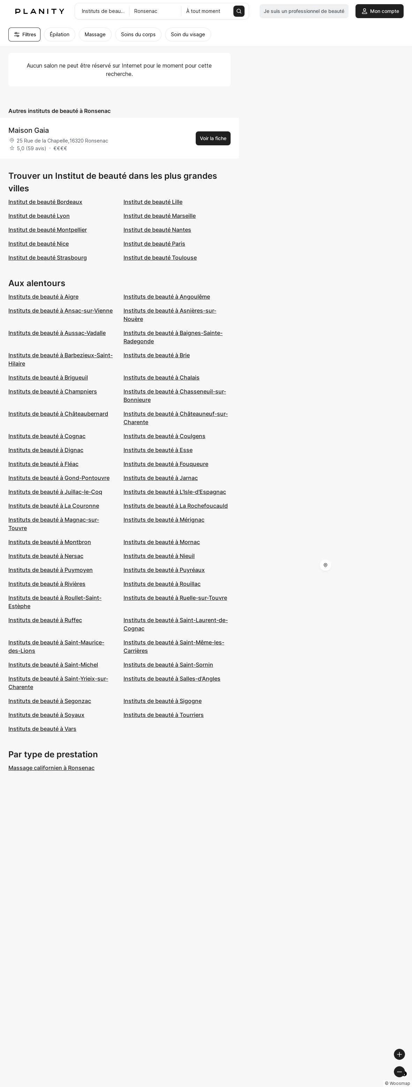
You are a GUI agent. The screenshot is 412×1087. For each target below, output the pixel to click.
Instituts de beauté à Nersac (45, 555)
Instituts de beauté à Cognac (46, 435)
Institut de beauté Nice (38, 243)
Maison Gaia (28, 130)
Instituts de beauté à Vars (42, 728)
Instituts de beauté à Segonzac (49, 700)
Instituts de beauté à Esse (158, 449)
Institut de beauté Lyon (39, 215)
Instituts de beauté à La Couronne (53, 505)
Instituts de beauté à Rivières (46, 583)
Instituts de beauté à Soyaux (46, 714)
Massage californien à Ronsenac (51, 767)
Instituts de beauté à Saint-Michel (53, 664)
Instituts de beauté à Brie (156, 355)
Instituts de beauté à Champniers (52, 391)
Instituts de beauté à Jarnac (160, 477)
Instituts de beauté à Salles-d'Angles (171, 678)
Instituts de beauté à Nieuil (159, 555)
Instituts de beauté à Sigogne (162, 700)
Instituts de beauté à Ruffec (45, 620)
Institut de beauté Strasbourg (47, 257)
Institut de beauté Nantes (157, 229)
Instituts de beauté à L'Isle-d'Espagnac (174, 491)
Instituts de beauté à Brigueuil (48, 377)
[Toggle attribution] (404, 1081)
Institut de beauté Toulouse (160, 257)
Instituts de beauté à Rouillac (162, 583)
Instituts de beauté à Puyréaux (164, 569)
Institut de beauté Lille (152, 201)
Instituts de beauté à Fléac (43, 463)
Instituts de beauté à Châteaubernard (58, 413)
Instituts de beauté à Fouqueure (165, 463)
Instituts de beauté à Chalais (161, 377)
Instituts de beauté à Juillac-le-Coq (55, 491)
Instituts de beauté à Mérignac (163, 519)
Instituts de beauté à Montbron (49, 541)
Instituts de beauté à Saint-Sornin (168, 664)
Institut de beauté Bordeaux (45, 201)
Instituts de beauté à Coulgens (164, 435)
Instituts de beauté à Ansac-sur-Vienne (60, 310)
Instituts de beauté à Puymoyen (50, 569)
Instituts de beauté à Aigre (43, 296)
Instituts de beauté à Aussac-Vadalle (57, 332)
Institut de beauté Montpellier (47, 229)
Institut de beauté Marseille (159, 215)
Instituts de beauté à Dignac (45, 449)
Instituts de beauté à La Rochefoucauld (175, 505)
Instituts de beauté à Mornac (161, 541)
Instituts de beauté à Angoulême (166, 296)
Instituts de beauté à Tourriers (163, 714)
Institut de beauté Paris (154, 243)
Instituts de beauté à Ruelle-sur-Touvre (175, 597)
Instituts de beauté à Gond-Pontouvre (59, 477)
